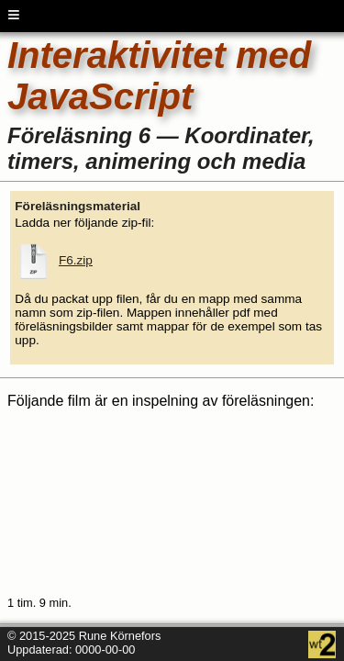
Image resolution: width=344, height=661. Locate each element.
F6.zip (76, 260)
